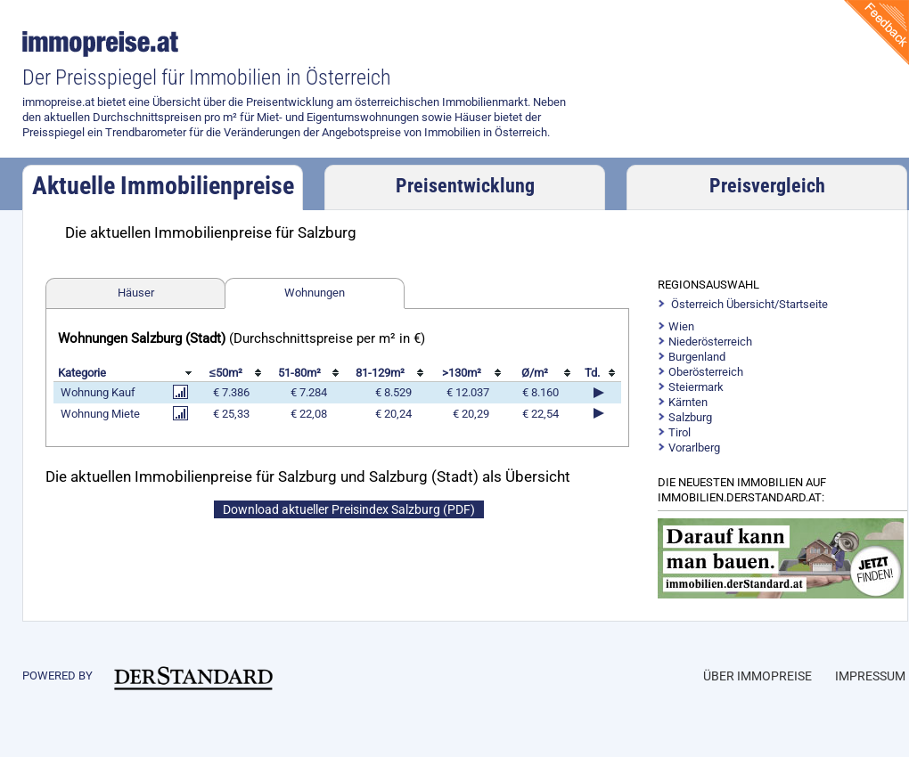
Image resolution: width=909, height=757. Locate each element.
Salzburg (690, 417)
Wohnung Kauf (98, 392)
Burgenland (696, 356)
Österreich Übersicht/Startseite (749, 304)
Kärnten (688, 402)
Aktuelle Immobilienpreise (163, 185)
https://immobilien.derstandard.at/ (783, 558)
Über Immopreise (757, 676)
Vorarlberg (694, 447)
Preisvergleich (767, 186)
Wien (681, 326)
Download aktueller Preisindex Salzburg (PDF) (349, 509)
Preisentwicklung (465, 186)
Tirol (679, 432)
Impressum (870, 676)
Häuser (136, 292)
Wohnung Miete (100, 413)
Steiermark (696, 387)
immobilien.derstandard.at (193, 677)
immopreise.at (103, 44)
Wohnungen (314, 292)
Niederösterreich (710, 341)
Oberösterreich (705, 371)
